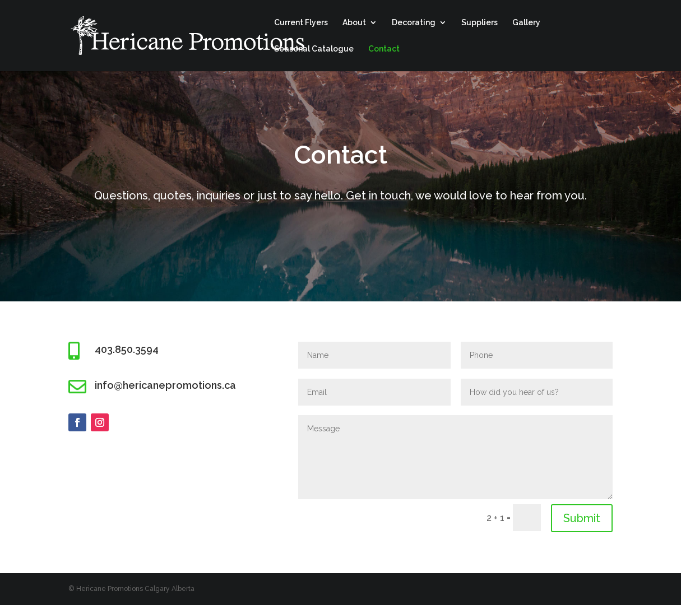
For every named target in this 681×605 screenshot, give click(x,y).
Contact (384, 49)
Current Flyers (301, 22)
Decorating (414, 22)
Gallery (526, 22)
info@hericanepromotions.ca (165, 385)
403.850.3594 (127, 349)
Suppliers (479, 22)
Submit (581, 518)
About (354, 22)
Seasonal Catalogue (314, 49)
